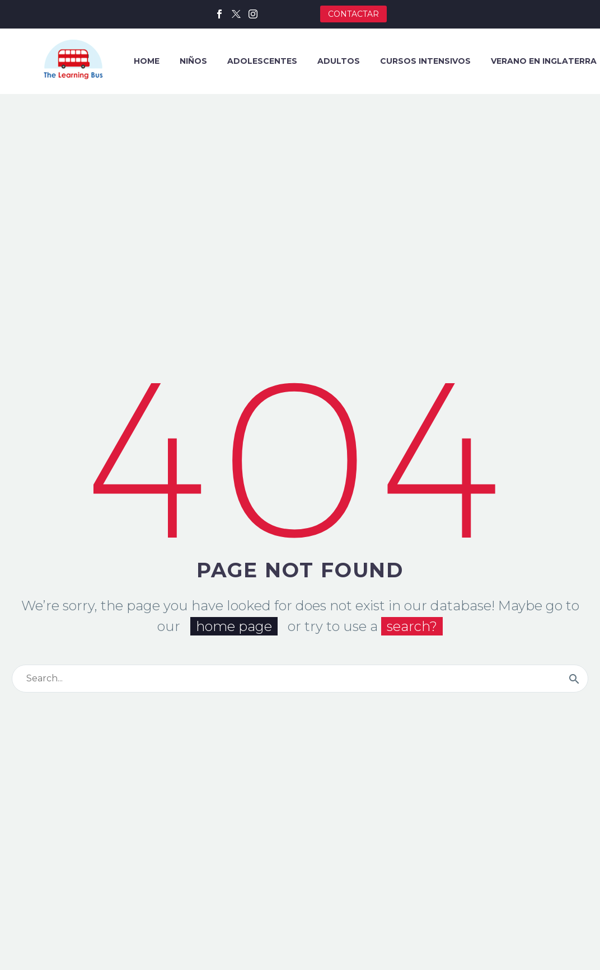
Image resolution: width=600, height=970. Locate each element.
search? (412, 626)
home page (234, 626)
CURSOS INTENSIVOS (425, 61)
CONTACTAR (353, 14)
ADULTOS (338, 61)
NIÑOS (193, 61)
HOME (147, 61)
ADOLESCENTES (262, 61)
